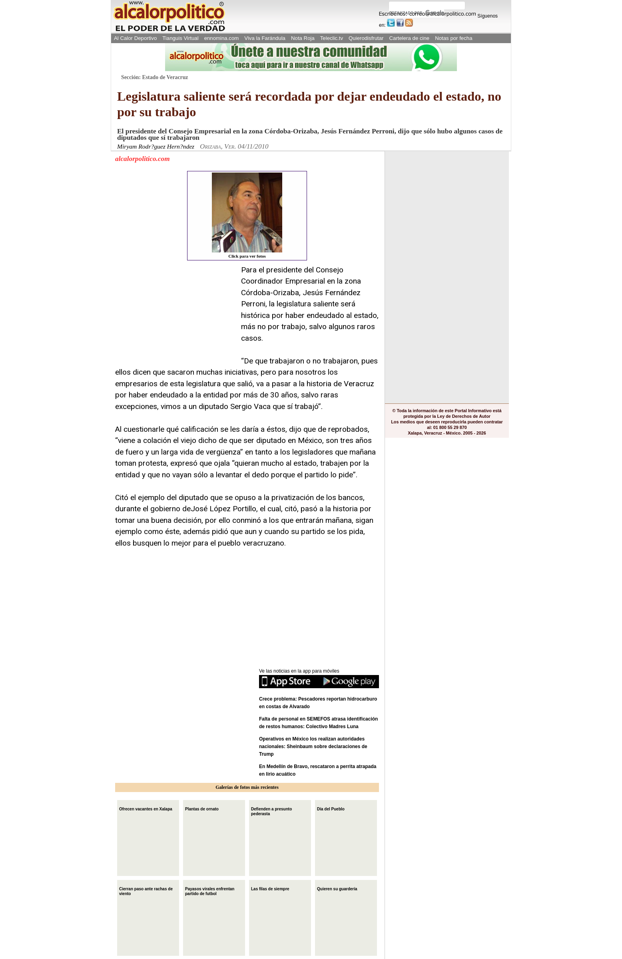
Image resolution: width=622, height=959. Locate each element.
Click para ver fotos (247, 215)
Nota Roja (303, 38)
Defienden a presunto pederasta (271, 810)
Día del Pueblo (331, 808)
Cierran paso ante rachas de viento (146, 890)
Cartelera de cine (409, 38)
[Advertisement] (175, 314)
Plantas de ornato (202, 808)
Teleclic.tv (331, 38)
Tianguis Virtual (180, 38)
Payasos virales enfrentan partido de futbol (209, 890)
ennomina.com (221, 38)
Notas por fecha (453, 38)
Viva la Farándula (264, 38)
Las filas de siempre (270, 888)
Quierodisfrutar (366, 38)
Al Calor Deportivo (135, 38)
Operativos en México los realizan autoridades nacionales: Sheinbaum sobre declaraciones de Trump (313, 746)
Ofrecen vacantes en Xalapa (145, 808)
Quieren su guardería (337, 888)
